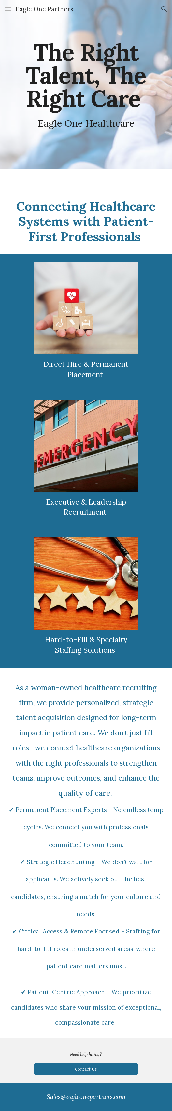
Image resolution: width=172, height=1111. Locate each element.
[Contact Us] (85, 1068)
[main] (86, 84)
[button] (8, 9)
